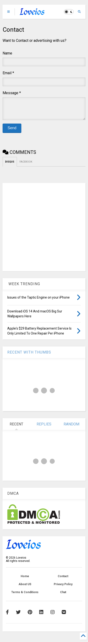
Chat (63, 595)
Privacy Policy (63, 587)
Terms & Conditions (24, 595)
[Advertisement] (44, 231)
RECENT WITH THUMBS (29, 356)
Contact (63, 579)
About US (25, 587)
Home (25, 579)
